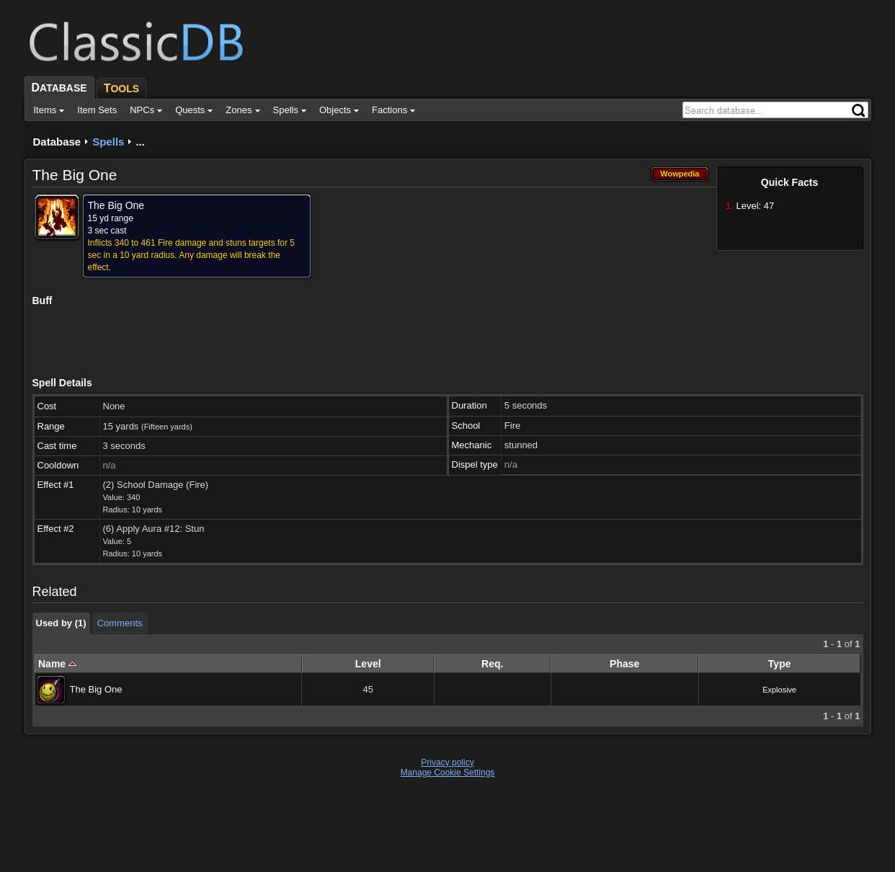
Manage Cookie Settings (448, 773)
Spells (108, 141)
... (140, 141)
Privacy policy (447, 762)
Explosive (779, 689)
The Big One (96, 689)
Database (57, 141)
